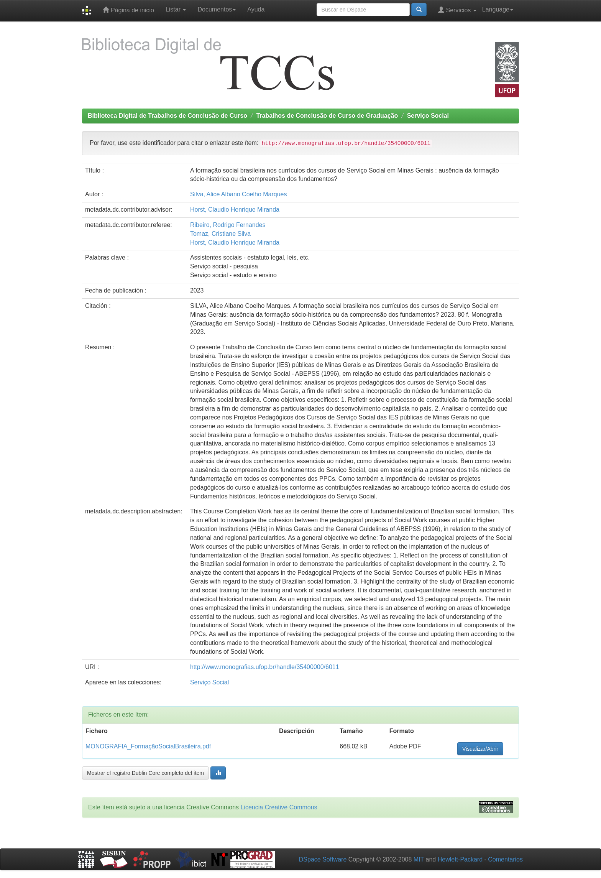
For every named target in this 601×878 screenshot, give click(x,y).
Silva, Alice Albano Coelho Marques (238, 194)
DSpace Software (323, 859)
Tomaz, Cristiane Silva (220, 233)
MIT (419, 859)
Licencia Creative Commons (279, 807)
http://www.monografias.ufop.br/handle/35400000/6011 (264, 667)
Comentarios (505, 859)
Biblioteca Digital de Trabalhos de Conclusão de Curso (167, 115)
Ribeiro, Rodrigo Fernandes (228, 225)
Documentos (216, 9)
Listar (176, 9)
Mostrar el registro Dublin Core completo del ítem (145, 773)
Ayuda (255, 9)
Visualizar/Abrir (480, 749)
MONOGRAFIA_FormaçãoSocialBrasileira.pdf (148, 746)
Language (497, 9)
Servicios (457, 9)
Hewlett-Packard (460, 859)
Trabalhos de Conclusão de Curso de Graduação (327, 115)
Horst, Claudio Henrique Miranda (234, 209)
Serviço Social (428, 115)
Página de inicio (128, 9)
